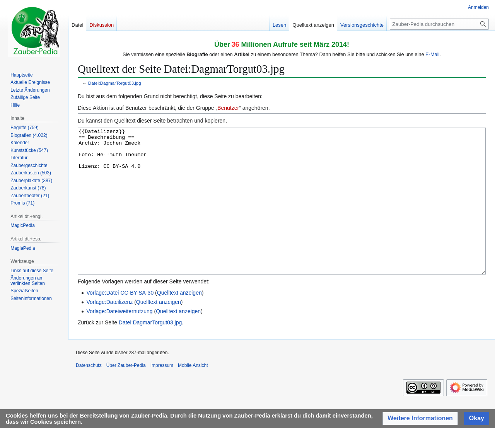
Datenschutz (89, 394)
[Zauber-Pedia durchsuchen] (439, 24)
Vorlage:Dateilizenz (109, 331)
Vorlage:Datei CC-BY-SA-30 (120, 322)
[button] (420, 418)
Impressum (161, 394)
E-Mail (432, 54)
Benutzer (228, 108)
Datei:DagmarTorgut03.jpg (114, 82)
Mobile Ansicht (193, 394)
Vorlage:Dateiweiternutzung (119, 340)
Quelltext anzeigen (179, 322)
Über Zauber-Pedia (126, 394)
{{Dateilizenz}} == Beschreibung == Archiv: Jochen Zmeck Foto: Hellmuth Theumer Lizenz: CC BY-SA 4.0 (282, 216)
